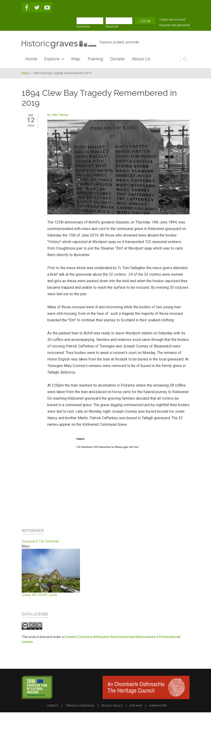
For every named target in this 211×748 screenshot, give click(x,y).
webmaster (158, 705)
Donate (117, 58)
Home (31, 58)
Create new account (172, 19)
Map (75, 58)
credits (53, 705)
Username (84, 26)
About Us (141, 58)
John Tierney (59, 115)
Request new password (174, 25)
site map (136, 705)
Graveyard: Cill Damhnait (40, 541)
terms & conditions (80, 705)
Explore (52, 58)
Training (95, 58)
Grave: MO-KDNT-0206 (39, 595)
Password (113, 26)
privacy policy (112, 705)
